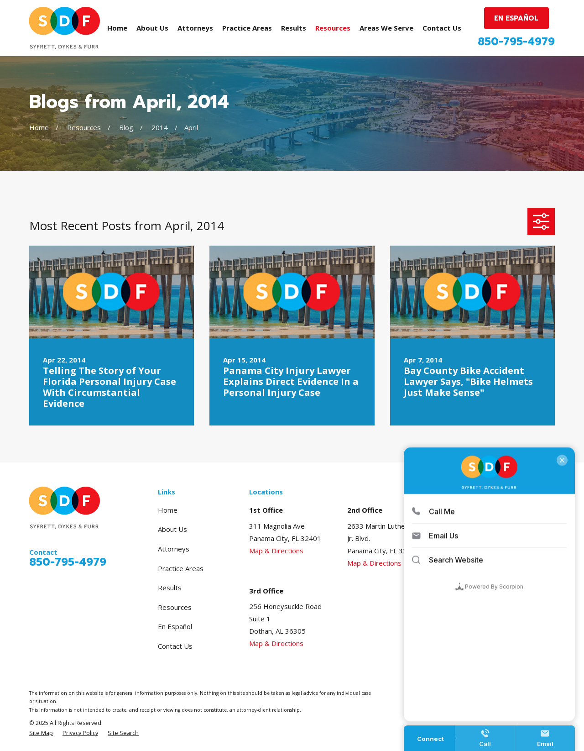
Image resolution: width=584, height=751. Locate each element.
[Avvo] (515, 509)
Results (170, 587)
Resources (175, 607)
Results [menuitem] (293, 27)
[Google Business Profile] (480, 509)
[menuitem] (41, 733)
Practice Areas (180, 568)
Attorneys (173, 548)
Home (167, 510)
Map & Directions (276, 550)
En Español (175, 626)
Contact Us (175, 646)
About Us (172, 529)
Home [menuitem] (117, 27)
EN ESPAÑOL (516, 18)
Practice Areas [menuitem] (247, 27)
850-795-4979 (516, 42)
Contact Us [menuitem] (441, 27)
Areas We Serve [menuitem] (386, 27)
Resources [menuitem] (332, 27)
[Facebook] (498, 509)
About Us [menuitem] (152, 27)
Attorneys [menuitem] (195, 27)
